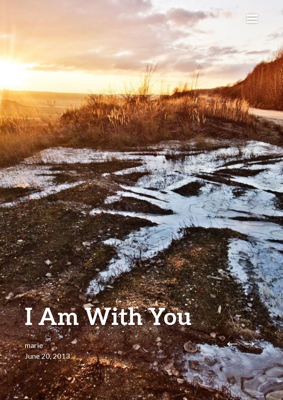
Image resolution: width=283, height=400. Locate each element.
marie (34, 345)
